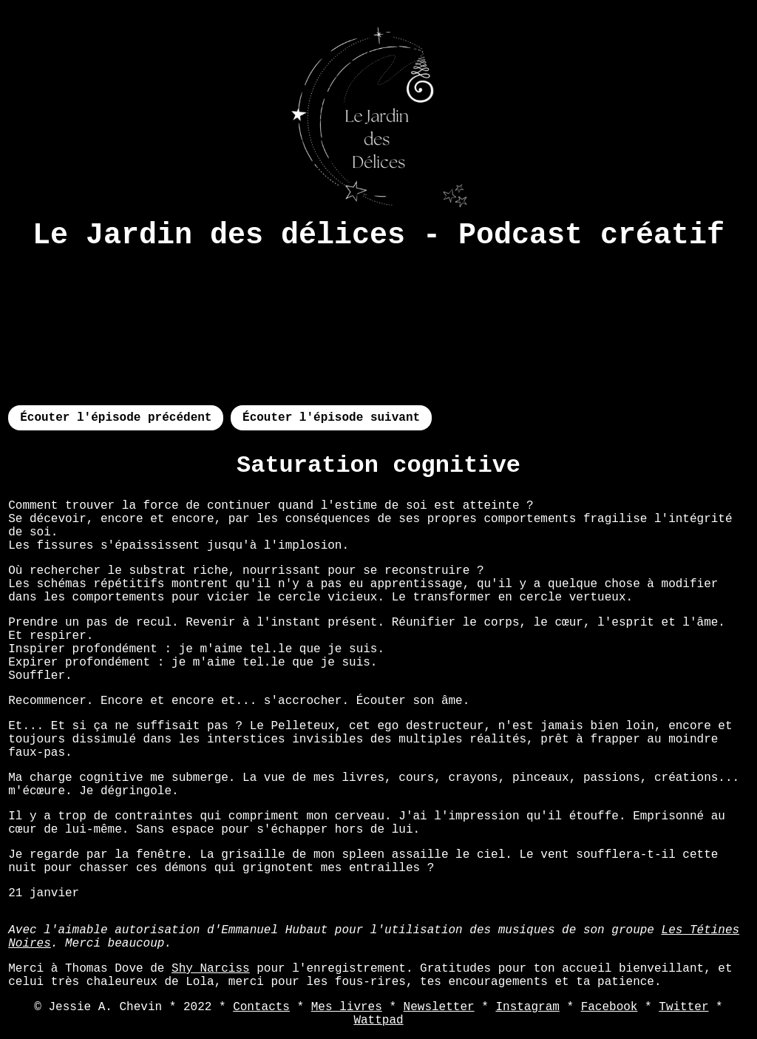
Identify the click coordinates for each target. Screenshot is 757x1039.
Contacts (261, 1007)
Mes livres (346, 1007)
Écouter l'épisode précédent (115, 417)
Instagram (527, 1007)
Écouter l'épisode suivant (331, 417)
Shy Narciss (211, 968)
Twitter (683, 1007)
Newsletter (439, 1007)
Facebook (609, 1007)
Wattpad (378, 1020)
